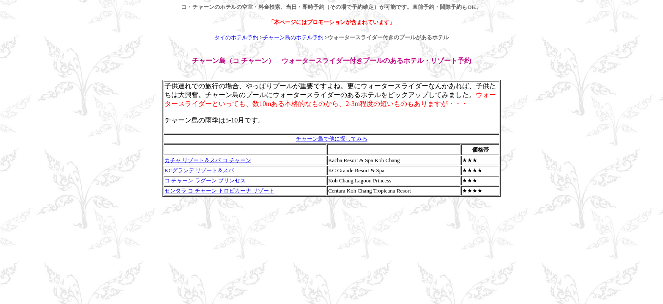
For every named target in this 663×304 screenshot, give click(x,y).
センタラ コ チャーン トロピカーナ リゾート (219, 190)
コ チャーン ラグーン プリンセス (205, 180)
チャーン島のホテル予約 (293, 37)
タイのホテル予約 (236, 37)
